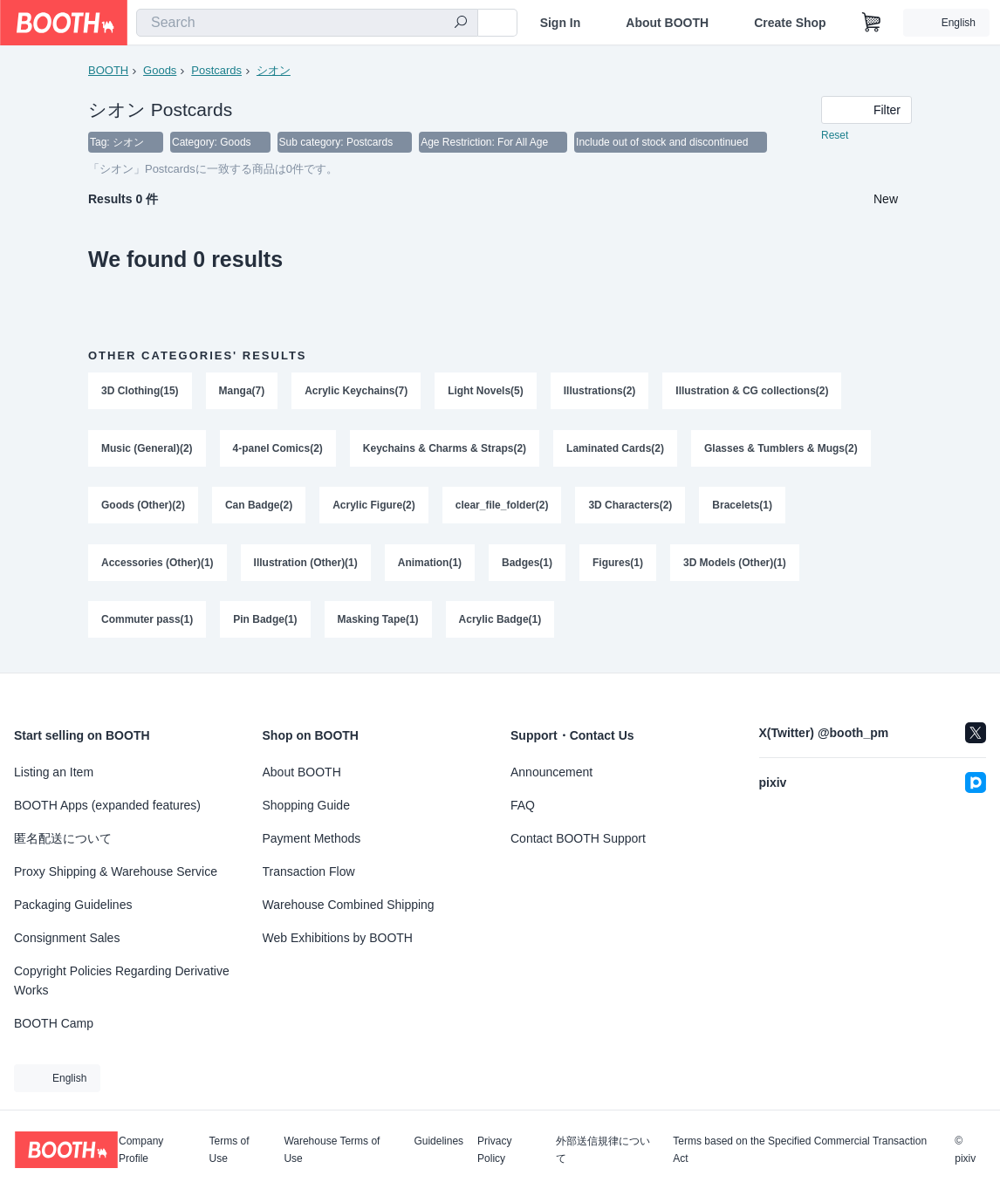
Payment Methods (312, 838)
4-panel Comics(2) (278, 449)
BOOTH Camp (53, 1023)
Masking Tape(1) (378, 622)
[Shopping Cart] (871, 22)
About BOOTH (667, 23)
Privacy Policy (494, 1150)
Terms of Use (229, 1150)
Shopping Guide (306, 805)
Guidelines (438, 1141)
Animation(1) (430, 564)
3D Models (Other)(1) (734, 564)
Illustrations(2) (600, 392)
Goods (159, 70)
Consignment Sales (67, 938)
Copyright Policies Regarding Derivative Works (121, 980)
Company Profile (141, 1150)
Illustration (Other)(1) (306, 564)
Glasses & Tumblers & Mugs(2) (782, 449)
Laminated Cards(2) (615, 449)
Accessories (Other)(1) (157, 564)
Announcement (551, 772)
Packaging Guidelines (73, 905)
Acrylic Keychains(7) (356, 392)
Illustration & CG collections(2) (752, 392)
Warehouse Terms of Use (332, 1150)
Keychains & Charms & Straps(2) (444, 449)
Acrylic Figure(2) (373, 507)
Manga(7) (242, 392)
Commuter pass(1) (147, 622)
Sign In (560, 23)
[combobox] (307, 23)
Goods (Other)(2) (143, 507)
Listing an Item (53, 772)
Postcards (216, 70)
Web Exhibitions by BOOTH (338, 938)
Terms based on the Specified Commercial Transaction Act (800, 1150)
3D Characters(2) (631, 507)
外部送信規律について (603, 1150)
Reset (834, 136)
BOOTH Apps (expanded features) (107, 805)
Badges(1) (527, 564)
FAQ (522, 805)
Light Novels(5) (486, 392)
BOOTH (108, 70)
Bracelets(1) (743, 507)
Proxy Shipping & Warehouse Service (115, 871)
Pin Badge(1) (265, 622)
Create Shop (789, 23)
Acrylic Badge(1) (500, 622)
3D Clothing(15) (140, 392)
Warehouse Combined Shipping (349, 905)
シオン (274, 70)
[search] (460, 23)
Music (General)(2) (147, 449)
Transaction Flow (309, 871)
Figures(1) (617, 564)
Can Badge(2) (258, 507)
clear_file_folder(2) (502, 507)
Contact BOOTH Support (578, 838)
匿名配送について (63, 838)
